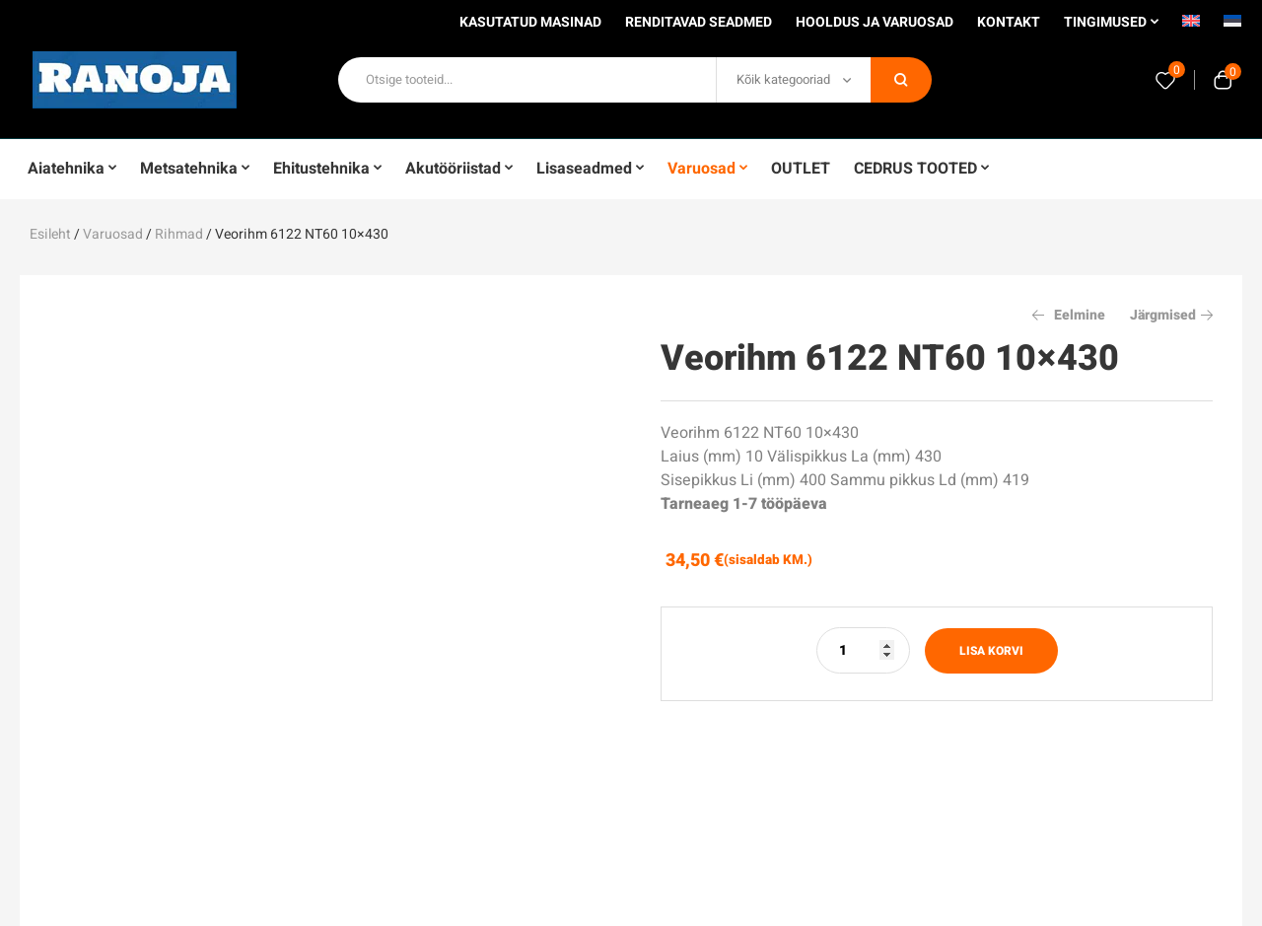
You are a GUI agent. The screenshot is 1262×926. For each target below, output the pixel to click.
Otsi (901, 80)
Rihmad (179, 234)
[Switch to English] (1191, 27)
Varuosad (113, 234)
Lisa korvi (991, 651)
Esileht (50, 234)
